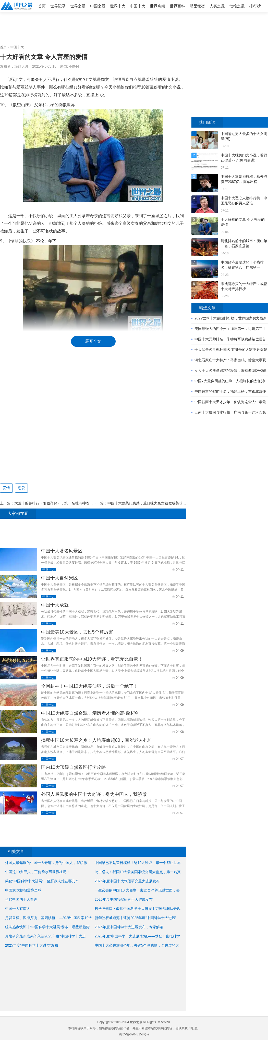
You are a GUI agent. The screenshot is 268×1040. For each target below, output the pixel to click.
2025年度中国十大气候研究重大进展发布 (127, 881)
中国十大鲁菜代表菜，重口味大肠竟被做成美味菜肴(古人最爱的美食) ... (164, 503)
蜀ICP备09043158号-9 (134, 1034)
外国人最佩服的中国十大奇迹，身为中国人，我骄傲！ (96, 794)
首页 (42, 6)
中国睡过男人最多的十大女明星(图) (244, 136)
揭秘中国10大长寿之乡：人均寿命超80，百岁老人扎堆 (96, 740)
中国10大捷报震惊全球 (23, 890)
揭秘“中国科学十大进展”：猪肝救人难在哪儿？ (42, 881)
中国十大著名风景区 (61, 550)
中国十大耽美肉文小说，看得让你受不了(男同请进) (244, 157)
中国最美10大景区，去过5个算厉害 (77, 632)
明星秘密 (197, 6)
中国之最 (97, 6)
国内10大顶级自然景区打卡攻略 (73, 767)
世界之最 (78, 6)
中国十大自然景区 (59, 577)
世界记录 (58, 6)
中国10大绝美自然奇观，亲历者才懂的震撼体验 (89, 713)
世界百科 (177, 6)
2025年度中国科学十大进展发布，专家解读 (129, 927)
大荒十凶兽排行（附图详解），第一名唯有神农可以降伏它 (60, 503)
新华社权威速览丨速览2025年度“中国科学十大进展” (135, 918)
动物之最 (237, 6)
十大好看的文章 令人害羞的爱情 (243, 222)
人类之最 (217, 6)
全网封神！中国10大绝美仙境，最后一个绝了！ (89, 686)
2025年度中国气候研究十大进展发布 (124, 899)
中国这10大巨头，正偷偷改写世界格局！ (37, 872)
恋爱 (21, 488)
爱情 (6, 488)
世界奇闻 (157, 6)
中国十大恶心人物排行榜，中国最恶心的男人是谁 (244, 200)
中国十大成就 (55, 605)
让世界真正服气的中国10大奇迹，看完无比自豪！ (92, 659)
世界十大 (117, 6)
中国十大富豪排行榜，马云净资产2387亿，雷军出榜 (244, 179)
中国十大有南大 (17, 909)
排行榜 (255, 6)
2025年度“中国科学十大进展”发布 (31, 945)
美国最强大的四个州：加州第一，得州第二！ (230, 329)
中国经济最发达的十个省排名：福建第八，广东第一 (242, 264)
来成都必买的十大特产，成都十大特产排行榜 (244, 286)
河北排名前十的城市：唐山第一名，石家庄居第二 (244, 243)
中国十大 (137, 6)
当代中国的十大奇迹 (21, 899)
